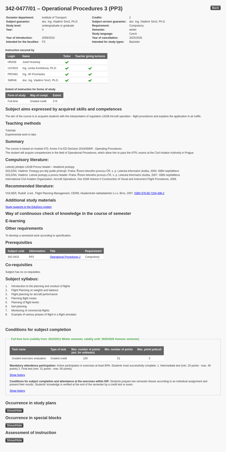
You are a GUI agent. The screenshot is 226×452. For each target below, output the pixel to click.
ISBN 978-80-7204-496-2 (149, 193)
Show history (17, 375)
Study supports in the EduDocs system (28, 207)
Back (215, 7)
